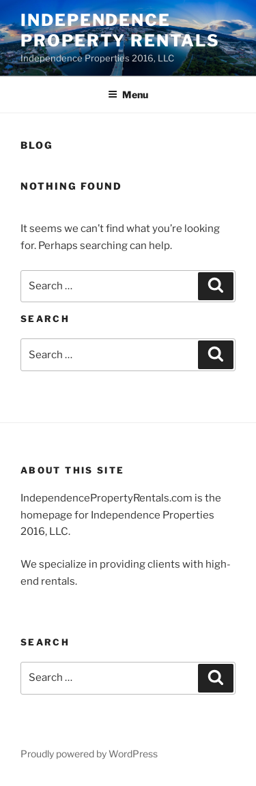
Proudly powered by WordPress (89, 753)
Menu (128, 94)
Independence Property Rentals (120, 30)
